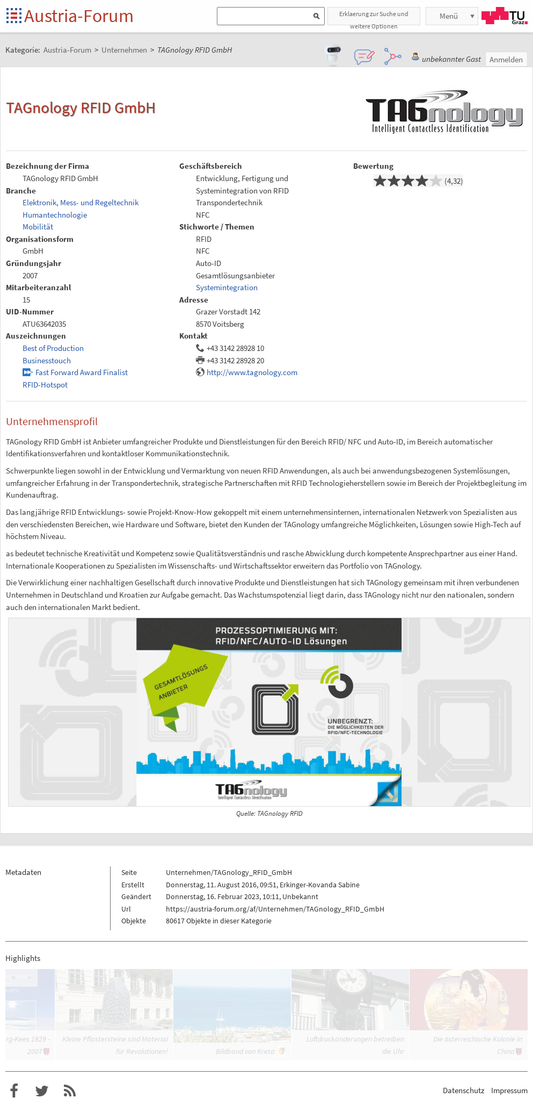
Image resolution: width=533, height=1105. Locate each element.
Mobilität (38, 226)
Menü (449, 16)
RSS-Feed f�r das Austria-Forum (69, 1091)
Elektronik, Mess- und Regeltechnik (80, 202)
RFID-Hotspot (45, 384)
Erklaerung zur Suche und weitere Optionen (373, 17)
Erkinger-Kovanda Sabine (320, 884)
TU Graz (504, 15)
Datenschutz (463, 1090)
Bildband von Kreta (245, 1051)
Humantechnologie (55, 215)
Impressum (509, 1090)
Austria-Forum (79, 15)
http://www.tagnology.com (252, 372)
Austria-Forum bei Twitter (41, 1091)
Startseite (14, 16)
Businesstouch (47, 360)
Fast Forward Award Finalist (81, 372)
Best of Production (53, 348)
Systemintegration (227, 287)
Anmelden (506, 59)
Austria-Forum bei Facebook (14, 1091)
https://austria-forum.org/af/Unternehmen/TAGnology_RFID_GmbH (275, 909)
